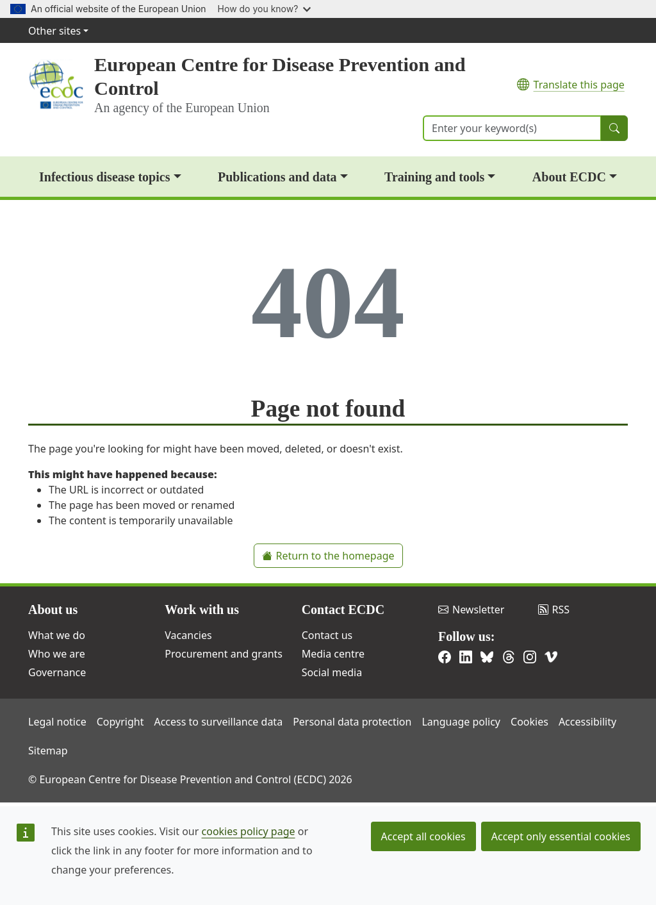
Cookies (529, 722)
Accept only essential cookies (560, 836)
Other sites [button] (54, 31)
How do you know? (264, 8)
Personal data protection (352, 722)
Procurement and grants (224, 654)
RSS (554, 609)
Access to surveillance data (218, 722)
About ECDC (569, 177)
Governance (57, 672)
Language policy (461, 722)
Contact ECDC (343, 609)
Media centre (333, 654)
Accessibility (587, 722)
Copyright (120, 722)
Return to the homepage (328, 556)
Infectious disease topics (104, 177)
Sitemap (48, 750)
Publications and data (277, 177)
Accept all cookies (423, 836)
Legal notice (57, 722)
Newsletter (471, 609)
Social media (332, 672)
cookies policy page (248, 831)
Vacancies (188, 635)
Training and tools (434, 177)
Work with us (202, 609)
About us (53, 609)
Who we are (56, 654)
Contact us (327, 635)
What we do (56, 635)
